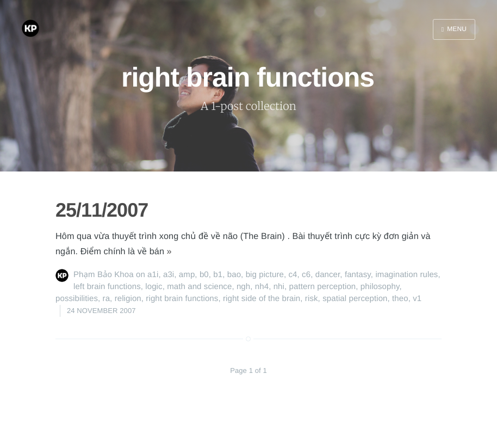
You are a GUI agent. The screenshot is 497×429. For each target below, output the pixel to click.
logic (153, 286)
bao (234, 274)
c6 (306, 274)
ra (106, 298)
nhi (279, 286)
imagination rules (406, 274)
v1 (417, 298)
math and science (199, 286)
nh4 (262, 286)
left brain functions (107, 286)
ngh (243, 286)
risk (311, 298)
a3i (168, 274)
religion (128, 298)
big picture (265, 274)
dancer (327, 274)
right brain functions (182, 298)
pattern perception (322, 286)
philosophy (380, 286)
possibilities (76, 298)
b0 (204, 274)
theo (400, 298)
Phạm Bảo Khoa (103, 274)
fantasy (358, 274)
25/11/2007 (101, 210)
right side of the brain (261, 298)
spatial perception (354, 298)
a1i (152, 274)
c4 (293, 274)
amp (187, 274)
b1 (217, 274)
